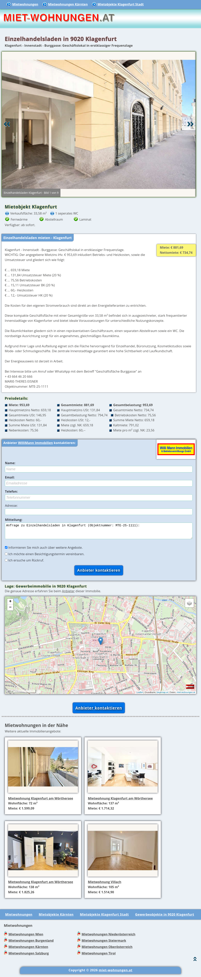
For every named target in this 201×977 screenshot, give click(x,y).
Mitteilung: (13, 520)
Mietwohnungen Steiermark (104, 944)
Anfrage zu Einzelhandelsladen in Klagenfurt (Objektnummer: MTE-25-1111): (99, 532)
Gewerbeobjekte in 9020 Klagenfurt (164, 917)
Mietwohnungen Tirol (99, 956)
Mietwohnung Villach (104, 885)
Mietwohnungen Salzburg (28, 956)
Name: (10, 463)
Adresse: (11, 505)
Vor (190, 124)
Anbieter (68, 594)
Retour (7, 124)
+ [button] (10, 605)
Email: (10, 477)
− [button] (10, 611)
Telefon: (11, 491)
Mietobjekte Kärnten (56, 917)
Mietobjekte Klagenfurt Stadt (121, 4)
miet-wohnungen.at (186, 695)
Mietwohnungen (25, 4)
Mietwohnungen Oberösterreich (107, 950)
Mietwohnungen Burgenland (31, 944)
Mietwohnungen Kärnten (68, 4)
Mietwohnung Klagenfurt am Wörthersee (40, 801)
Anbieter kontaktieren (98, 711)
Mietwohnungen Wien (25, 937)
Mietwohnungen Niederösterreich (108, 937)
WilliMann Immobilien (35, 443)
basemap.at (162, 695)
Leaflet (139, 695)
